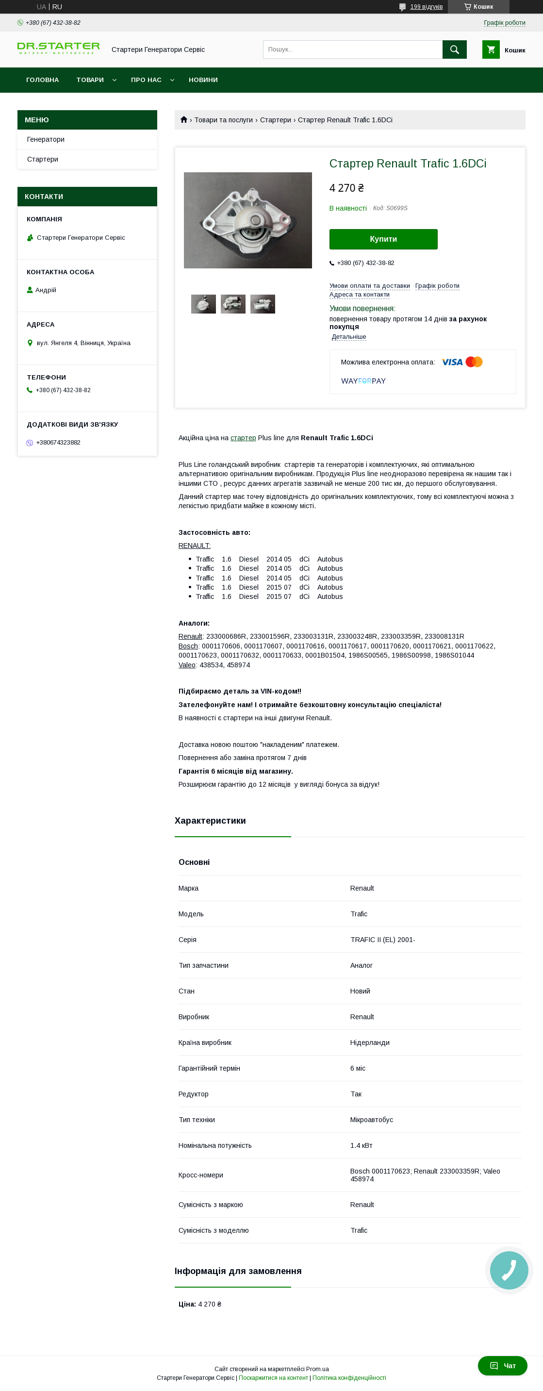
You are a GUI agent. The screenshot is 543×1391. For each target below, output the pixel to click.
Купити (383, 239)
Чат (503, 1365)
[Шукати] (455, 49)
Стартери (275, 120)
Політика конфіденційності (349, 1377)
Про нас (146, 79)
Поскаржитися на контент (273, 1377)
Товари (90, 79)
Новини (203, 79)
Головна (42, 79)
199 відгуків (427, 6)
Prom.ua (317, 1369)
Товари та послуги (223, 120)
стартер (243, 438)
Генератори (46, 139)
